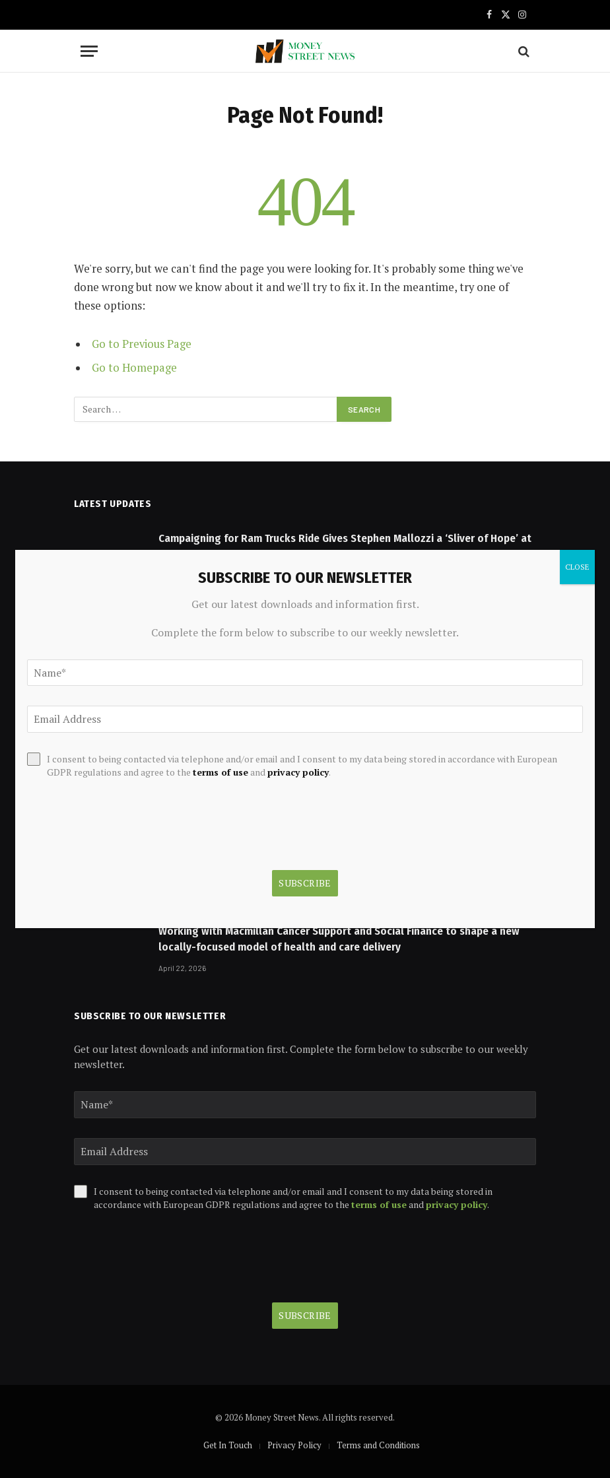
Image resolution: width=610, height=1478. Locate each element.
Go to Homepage (134, 367)
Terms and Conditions (378, 1445)
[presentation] (174, 1257)
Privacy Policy (294, 1445)
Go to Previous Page (141, 344)
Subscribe (305, 1315)
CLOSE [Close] (577, 567)
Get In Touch (227, 1445)
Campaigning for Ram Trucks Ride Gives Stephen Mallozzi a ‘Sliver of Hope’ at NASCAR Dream (344, 546)
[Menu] (89, 51)
